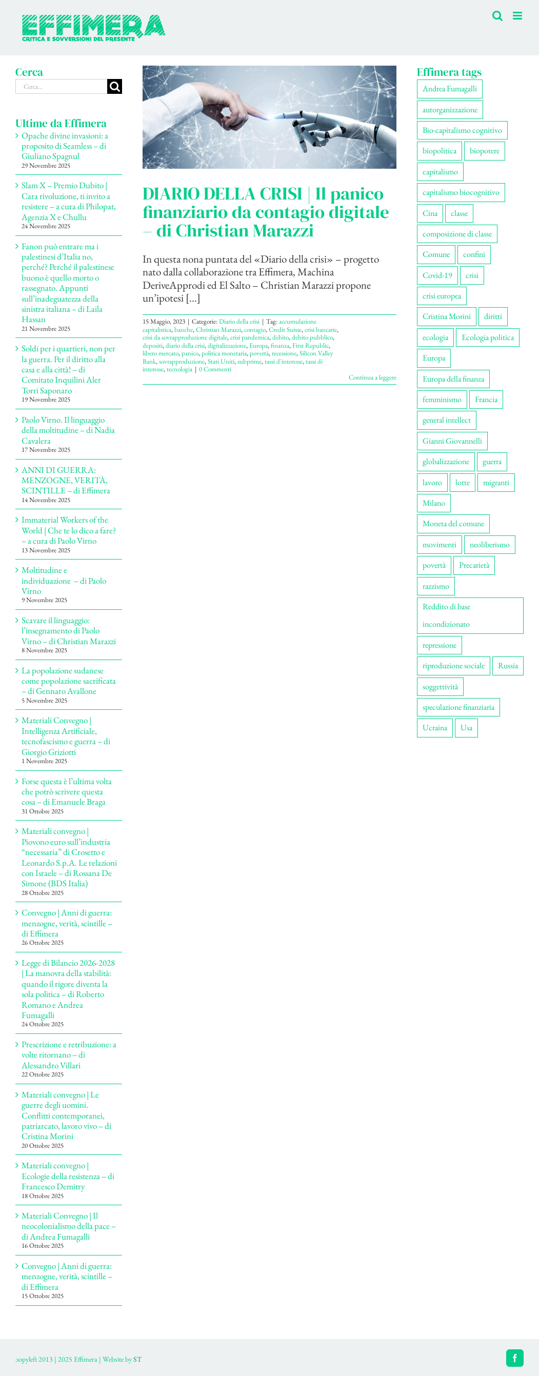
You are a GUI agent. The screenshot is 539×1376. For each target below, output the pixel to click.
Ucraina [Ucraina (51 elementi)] (435, 727)
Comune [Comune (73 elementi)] (436, 254)
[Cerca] (114, 86)
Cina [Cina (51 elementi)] (430, 213)
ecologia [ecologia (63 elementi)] (435, 337)
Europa (258, 345)
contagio (255, 329)
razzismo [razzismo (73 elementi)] (436, 586)
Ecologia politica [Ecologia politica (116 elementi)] (488, 337)
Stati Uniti (221, 361)
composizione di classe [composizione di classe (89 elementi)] (457, 233)
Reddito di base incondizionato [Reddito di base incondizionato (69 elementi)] (446, 615)
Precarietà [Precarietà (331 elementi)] (474, 565)
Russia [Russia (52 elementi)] (508, 665)
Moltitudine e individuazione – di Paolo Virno (64, 580)
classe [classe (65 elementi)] (459, 213)
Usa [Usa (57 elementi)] (466, 727)
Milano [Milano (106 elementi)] (434, 502)
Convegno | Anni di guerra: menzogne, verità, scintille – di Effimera (67, 923)
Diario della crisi (239, 321)
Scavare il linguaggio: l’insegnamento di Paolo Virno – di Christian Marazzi (69, 630)
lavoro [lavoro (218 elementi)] (432, 482)
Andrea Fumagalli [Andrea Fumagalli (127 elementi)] (450, 88)
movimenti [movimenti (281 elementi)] (439, 544)
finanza (280, 345)
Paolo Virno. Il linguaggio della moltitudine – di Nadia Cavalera (68, 430)
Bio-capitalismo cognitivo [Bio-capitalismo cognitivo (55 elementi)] (462, 130)
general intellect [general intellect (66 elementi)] (447, 419)
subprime (249, 361)
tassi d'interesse (284, 361)
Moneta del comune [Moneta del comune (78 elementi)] (453, 523)
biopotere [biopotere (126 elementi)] (485, 150)
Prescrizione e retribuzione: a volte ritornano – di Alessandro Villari (69, 1055)
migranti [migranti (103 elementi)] (496, 482)
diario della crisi (185, 345)
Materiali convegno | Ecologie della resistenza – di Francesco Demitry (68, 1176)
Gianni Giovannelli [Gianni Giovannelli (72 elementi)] (452, 440)
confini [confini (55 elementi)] (474, 254)
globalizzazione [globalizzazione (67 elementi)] (446, 461)
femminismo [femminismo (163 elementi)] (442, 399)
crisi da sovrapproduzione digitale (185, 337)
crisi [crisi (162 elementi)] (472, 275)
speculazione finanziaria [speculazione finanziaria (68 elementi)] (458, 707)
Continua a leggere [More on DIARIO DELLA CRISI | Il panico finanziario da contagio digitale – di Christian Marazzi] (372, 377)
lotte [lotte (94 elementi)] (462, 482)
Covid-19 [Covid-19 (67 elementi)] (437, 275)
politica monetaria (224, 353)
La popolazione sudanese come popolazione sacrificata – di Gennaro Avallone (69, 681)
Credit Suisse (285, 329)
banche (183, 329)
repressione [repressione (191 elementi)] (439, 645)
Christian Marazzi (218, 329)
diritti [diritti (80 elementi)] (493, 316)
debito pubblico (312, 337)
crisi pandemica (249, 337)
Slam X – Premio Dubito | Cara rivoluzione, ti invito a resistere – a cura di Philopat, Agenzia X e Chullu (69, 201)
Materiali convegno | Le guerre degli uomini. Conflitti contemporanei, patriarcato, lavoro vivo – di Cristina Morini (66, 1115)
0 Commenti (215, 369)
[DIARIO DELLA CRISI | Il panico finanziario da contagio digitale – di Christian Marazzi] (269, 117)
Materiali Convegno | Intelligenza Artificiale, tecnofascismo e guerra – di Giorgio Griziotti (66, 735)
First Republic (310, 345)
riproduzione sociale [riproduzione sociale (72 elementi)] (454, 665)
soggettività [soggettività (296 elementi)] (440, 686)
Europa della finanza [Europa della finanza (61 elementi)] (453, 378)
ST (137, 1359)
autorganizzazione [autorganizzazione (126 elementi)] (450, 109)
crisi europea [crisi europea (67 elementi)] (442, 295)
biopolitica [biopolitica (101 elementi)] (439, 150)
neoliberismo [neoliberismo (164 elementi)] (490, 544)
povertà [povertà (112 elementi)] (434, 565)
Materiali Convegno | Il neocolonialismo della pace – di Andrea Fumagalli (69, 1226)
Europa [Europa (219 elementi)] (434, 357)
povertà (259, 353)
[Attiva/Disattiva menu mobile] (518, 15)
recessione (284, 353)
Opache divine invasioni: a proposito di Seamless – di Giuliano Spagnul (65, 146)
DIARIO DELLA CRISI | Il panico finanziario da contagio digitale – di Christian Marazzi (266, 212)
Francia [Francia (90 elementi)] (486, 399)
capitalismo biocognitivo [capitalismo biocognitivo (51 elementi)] (461, 192)
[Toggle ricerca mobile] (497, 15)
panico (190, 353)
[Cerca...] (61, 86)
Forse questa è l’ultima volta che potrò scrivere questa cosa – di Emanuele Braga (67, 791)
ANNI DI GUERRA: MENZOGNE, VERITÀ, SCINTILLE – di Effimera (66, 480)
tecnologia (179, 369)
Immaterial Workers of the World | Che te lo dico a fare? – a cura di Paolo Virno (69, 530)
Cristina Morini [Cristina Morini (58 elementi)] (447, 316)
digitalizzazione (227, 345)
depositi (153, 345)
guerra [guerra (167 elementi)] (492, 461)
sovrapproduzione (182, 361)
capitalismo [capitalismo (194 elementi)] (440, 171)
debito (280, 337)
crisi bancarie (321, 329)
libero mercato (160, 353)
